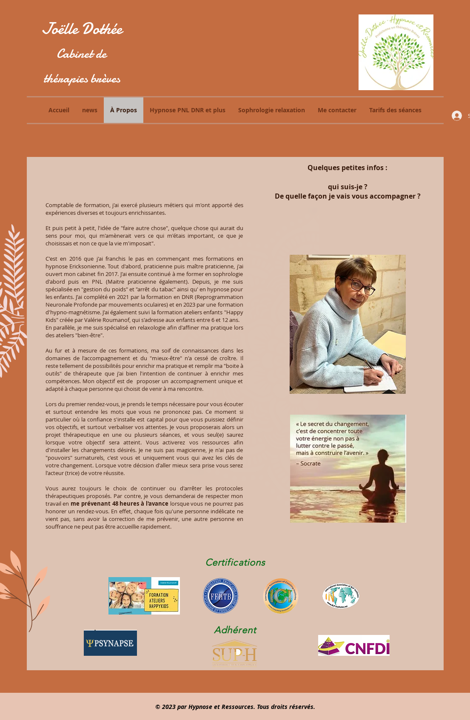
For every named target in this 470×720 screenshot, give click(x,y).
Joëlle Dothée (81, 29)
